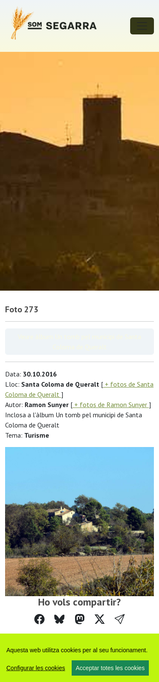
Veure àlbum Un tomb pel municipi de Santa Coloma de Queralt (79, 341)
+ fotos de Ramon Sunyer (111, 404)
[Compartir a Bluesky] (59, 619)
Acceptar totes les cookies (110, 668)
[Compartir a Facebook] (39, 619)
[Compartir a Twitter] (100, 619)
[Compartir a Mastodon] (80, 619)
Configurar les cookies (35, 668)
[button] (119, 619)
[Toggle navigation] (142, 25)
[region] (79, 658)
